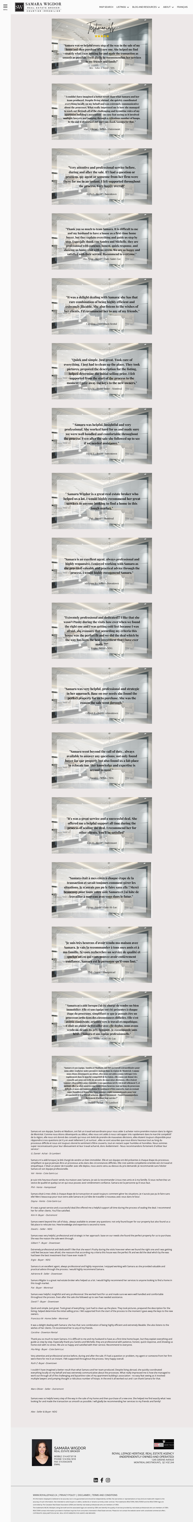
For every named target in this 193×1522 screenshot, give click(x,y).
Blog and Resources (144, 7)
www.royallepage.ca (45, 1495)
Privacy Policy (67, 1495)
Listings (121, 7)
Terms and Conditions (104, 1495)
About (167, 7)
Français (182, 7)
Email (57, 1464)
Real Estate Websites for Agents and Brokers (77, 1513)
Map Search (106, 7)
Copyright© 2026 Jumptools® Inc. (46, 1513)
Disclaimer (84, 1495)
